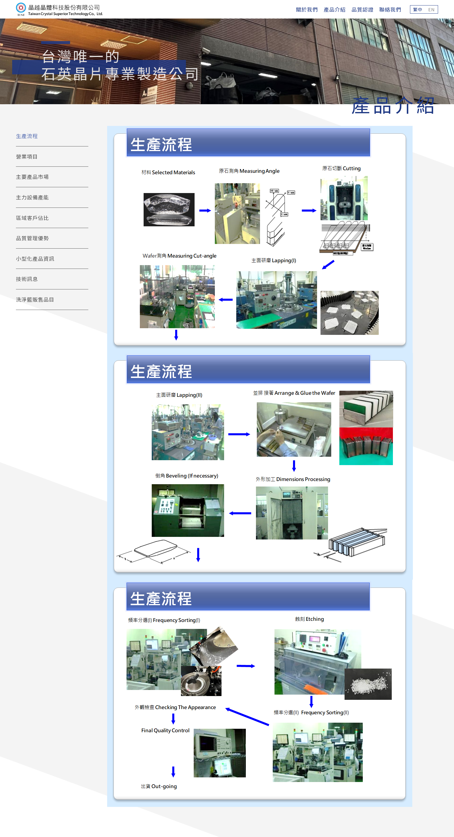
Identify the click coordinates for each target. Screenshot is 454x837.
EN (431, 9)
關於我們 (307, 9)
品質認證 (363, 9)
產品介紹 (335, 9)
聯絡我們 (390, 9)
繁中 (417, 9)
